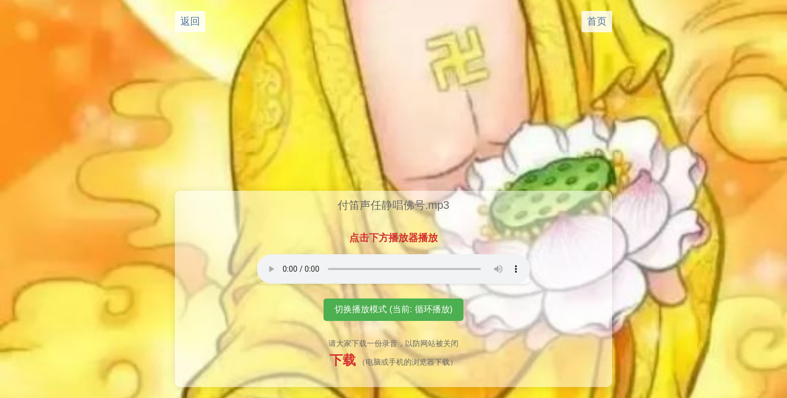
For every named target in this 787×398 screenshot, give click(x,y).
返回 (190, 21)
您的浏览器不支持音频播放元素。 (393, 269)
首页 (597, 21)
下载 (343, 360)
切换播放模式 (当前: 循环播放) (393, 309)
